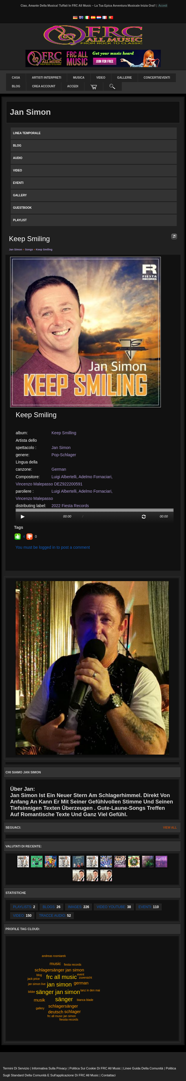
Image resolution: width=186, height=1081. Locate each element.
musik (39, 999)
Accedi (72, 86)
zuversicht (85, 977)
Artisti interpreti (46, 77)
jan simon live (37, 984)
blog (39, 975)
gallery (40, 1008)
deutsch (55, 1011)
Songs (29, 249)
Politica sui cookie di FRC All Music (95, 1068)
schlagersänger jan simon (59, 969)
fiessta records (68, 1019)
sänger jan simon (58, 992)
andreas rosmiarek (54, 956)
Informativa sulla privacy (49, 1068)
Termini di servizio (16, 1068)
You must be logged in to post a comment (53, 547)
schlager (72, 1011)
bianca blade (85, 999)
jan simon (59, 984)
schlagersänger (63, 1006)
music (55, 963)
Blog (16, 86)
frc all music (61, 977)
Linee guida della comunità (143, 1068)
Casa (16, 77)
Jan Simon (15, 249)
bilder (31, 991)
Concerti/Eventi (157, 77)
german (81, 982)
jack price (33, 978)
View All (170, 827)
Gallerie (124, 77)
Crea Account (43, 86)
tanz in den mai (90, 990)
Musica (78, 77)
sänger (64, 999)
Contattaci (108, 1075)
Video (100, 77)
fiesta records (72, 964)
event (80, 974)
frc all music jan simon (61, 1016)
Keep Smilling (63, 432)
